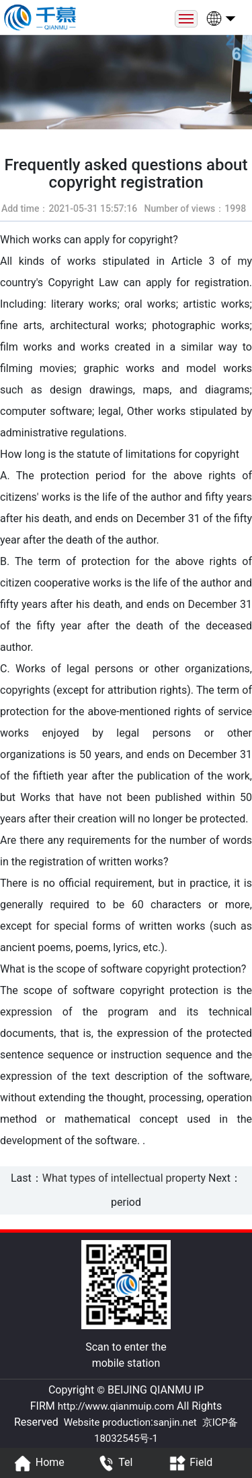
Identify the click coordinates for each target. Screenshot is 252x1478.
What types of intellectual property (124, 1178)
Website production (107, 1422)
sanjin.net (175, 1422)
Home (38, 1463)
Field (188, 1463)
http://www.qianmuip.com (116, 1406)
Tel (113, 1463)
